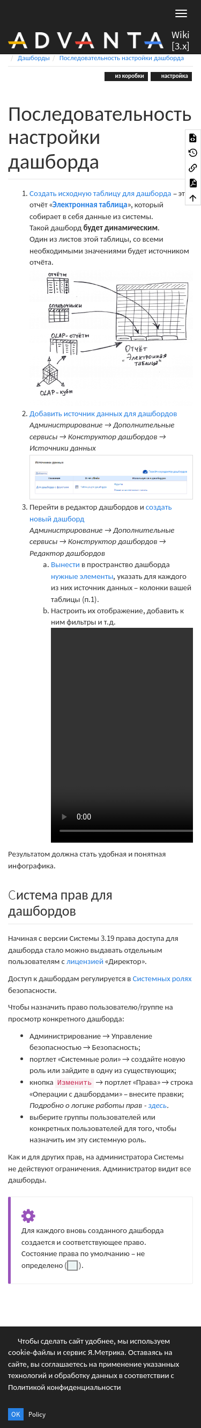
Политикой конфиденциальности (64, 1387)
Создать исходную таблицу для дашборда (100, 193)
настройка (174, 75)
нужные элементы (82, 576)
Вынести (65, 564)
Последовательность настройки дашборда (121, 57)
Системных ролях (161, 978)
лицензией (84, 961)
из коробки (129, 75)
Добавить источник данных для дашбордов (103, 413)
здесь (157, 1105)
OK (15, 1414)
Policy (37, 1414)
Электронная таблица (90, 204)
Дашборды (34, 57)
